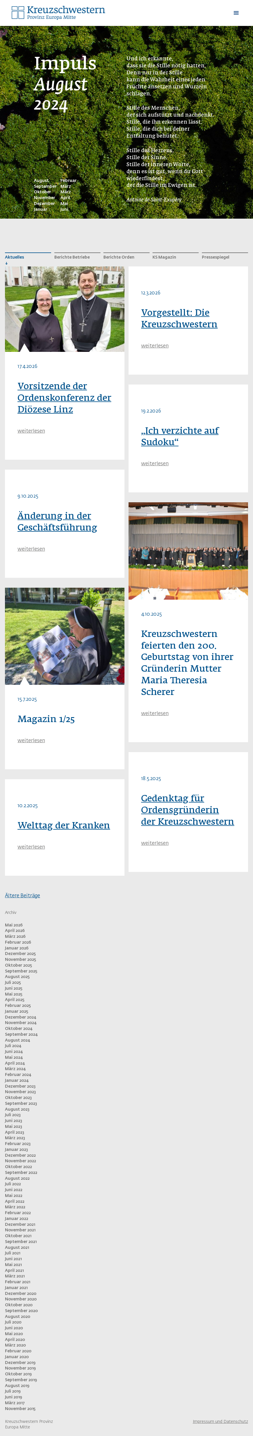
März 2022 (15, 1207)
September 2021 (21, 1242)
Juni (64, 210)
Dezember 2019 (20, 1363)
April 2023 (14, 1132)
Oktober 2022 (18, 1167)
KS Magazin (164, 257)
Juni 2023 (13, 1121)
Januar (40, 210)
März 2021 (15, 1276)
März (65, 187)
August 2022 (17, 1179)
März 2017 (15, 1403)
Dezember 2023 (20, 1086)
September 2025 (21, 971)
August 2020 (17, 1317)
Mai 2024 (13, 1058)
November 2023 (20, 1092)
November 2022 (20, 1161)
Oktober (42, 192)
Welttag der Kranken (64, 826)
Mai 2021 (13, 1265)
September (45, 187)
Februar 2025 (18, 1006)
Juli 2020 (13, 1322)
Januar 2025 (16, 1012)
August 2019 (17, 1386)
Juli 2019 (12, 1391)
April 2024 (15, 1063)
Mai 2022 (13, 1196)
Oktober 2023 (18, 1098)
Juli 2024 (13, 1046)
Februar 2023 (18, 1144)
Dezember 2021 (20, 1225)
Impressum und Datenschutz (220, 1422)
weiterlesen (31, 431)
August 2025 (17, 977)
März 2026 (15, 937)
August (41, 181)
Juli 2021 (12, 1253)
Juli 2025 (13, 983)
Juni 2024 (13, 1052)
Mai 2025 (13, 994)
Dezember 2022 (20, 1156)
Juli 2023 (13, 1115)
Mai (64, 204)
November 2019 (20, 1368)
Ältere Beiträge (22, 895)
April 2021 (14, 1271)
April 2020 (15, 1340)
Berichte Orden (118, 257)
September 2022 (21, 1173)
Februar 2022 (18, 1213)
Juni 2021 (13, 1259)
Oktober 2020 (18, 1305)
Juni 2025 (13, 988)
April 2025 (15, 1000)
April (65, 198)
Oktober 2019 (18, 1374)
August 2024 (17, 1040)
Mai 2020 (14, 1334)
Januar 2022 (16, 1219)
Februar (68, 181)
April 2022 (14, 1202)
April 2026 (15, 931)
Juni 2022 (13, 1190)
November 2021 (20, 1230)
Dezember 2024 (20, 1017)
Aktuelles (14, 257)
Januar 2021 (16, 1288)
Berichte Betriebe (72, 257)
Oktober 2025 (18, 965)
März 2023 (15, 1138)
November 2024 (20, 1023)
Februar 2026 (18, 942)
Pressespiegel (215, 257)
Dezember (44, 204)
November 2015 (20, 1409)
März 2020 (15, 1345)
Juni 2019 (13, 1397)
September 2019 (21, 1380)
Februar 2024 (18, 1075)
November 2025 (20, 960)
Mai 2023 (13, 1127)
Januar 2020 (17, 1357)
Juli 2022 (13, 1184)
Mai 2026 (14, 925)
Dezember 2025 (20, 954)
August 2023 (17, 1109)
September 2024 (21, 1035)
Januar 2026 (17, 948)
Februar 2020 (18, 1351)
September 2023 (21, 1104)
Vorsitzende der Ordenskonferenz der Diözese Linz (64, 398)
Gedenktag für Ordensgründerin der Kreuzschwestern (187, 811)
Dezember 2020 (20, 1294)
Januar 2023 (16, 1150)
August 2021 (17, 1248)
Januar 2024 (16, 1081)
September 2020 (21, 1311)
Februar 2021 (17, 1282)
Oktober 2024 (18, 1029)
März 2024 (15, 1069)
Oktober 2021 (18, 1236)
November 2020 (21, 1299)
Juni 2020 (14, 1328)
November (44, 198)
